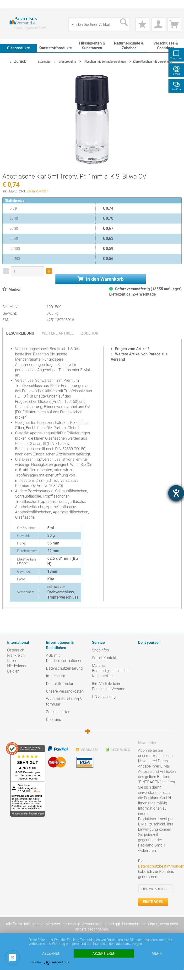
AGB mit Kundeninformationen (64, 658)
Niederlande (17, 666)
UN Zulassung (104, 696)
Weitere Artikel (57, 333)
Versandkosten (38, 191)
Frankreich (16, 655)
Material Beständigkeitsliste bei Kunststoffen (110, 670)
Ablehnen (51, 953)
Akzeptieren (103, 953)
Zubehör (89, 333)
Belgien (13, 671)
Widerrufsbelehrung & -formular (65, 701)
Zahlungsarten (58, 712)
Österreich (15, 650)
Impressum (55, 676)
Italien (12, 660)
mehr (157, 953)
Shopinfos (100, 650)
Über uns (53, 719)
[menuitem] (9, 4)
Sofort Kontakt (104, 658)
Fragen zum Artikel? (130, 349)
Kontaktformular (60, 683)
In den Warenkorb (101, 279)
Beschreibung (20, 333)
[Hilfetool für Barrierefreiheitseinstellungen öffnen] (176, 493)
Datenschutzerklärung (64, 668)
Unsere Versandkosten (65, 691)
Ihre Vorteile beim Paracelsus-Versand (108, 686)
